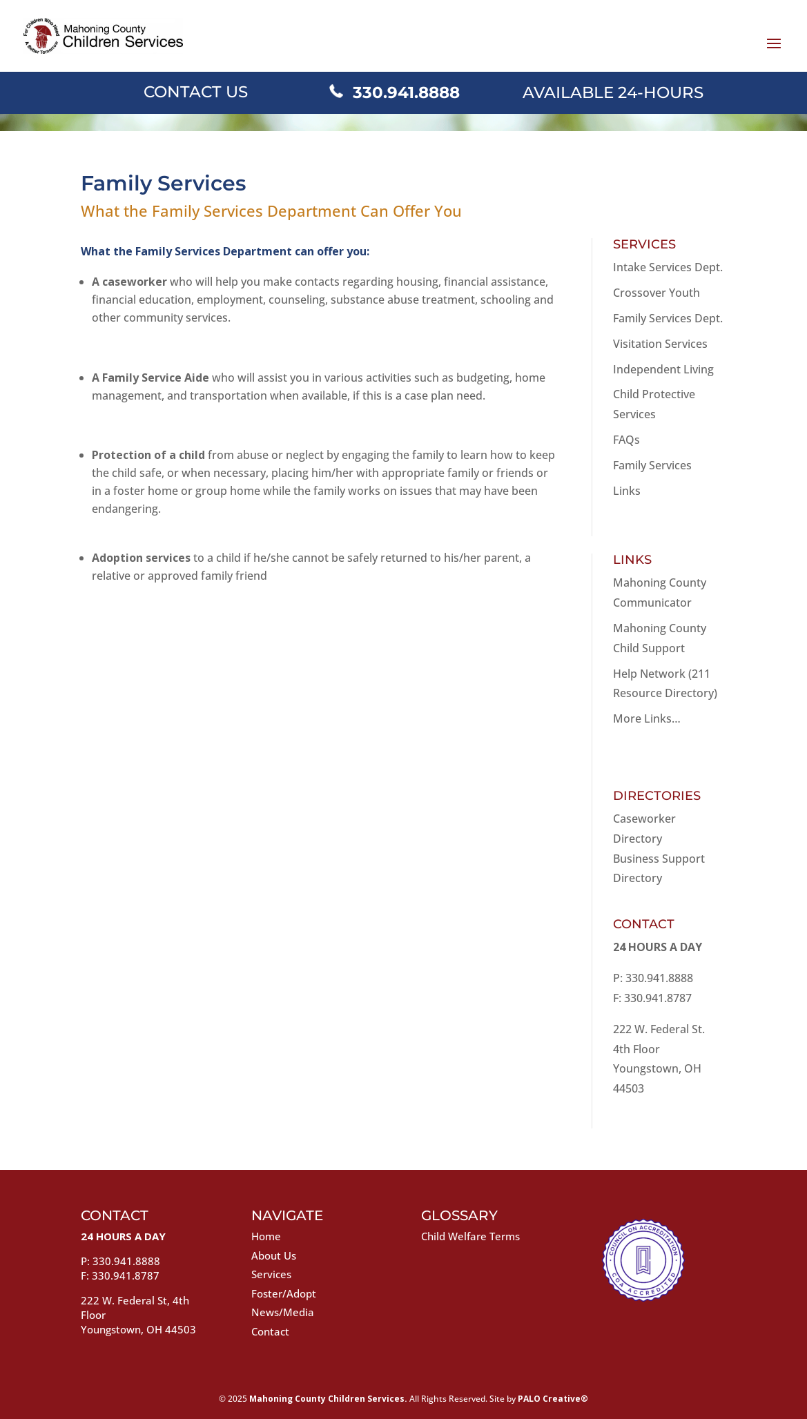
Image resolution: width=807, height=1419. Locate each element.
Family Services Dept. (668, 318)
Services (271, 1274)
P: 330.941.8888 (653, 978)
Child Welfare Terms (470, 1236)
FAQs (626, 439)
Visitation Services (660, 343)
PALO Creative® (553, 1399)
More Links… (647, 718)
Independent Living (663, 369)
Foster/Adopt (283, 1293)
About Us (273, 1255)
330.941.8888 (406, 92)
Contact (270, 1331)
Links (627, 490)
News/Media (282, 1312)
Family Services (652, 465)
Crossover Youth (656, 292)
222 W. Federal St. (659, 1029)
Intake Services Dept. (668, 267)
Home (266, 1236)
